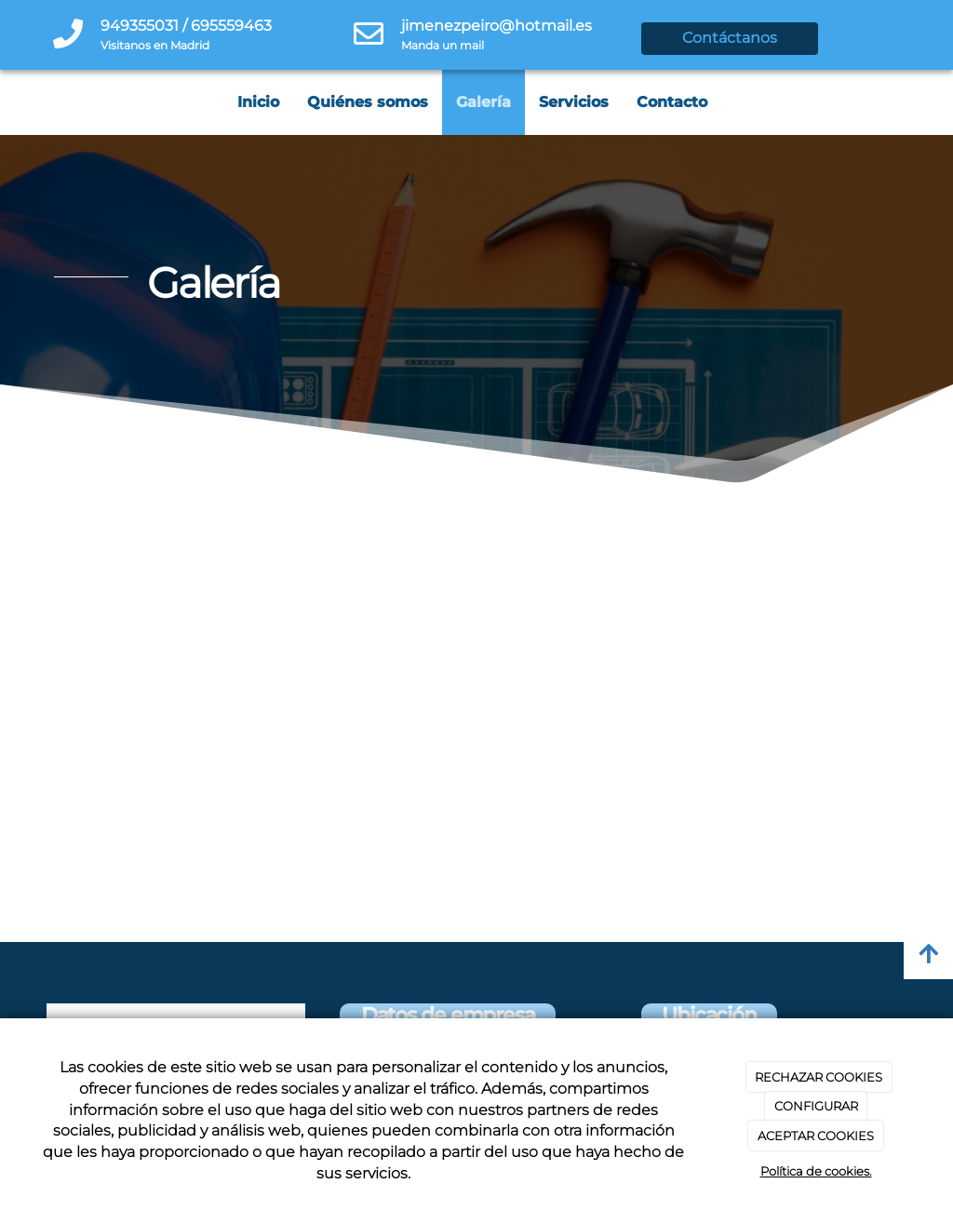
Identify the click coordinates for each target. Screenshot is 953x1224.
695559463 (231, 25)
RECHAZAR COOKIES (818, 1076)
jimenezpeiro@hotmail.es (496, 25)
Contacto (672, 102)
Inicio (258, 102)
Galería (483, 102)
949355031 (140, 25)
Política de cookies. (816, 1170)
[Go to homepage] (9, 102)
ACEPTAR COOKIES (816, 1135)
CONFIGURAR (816, 1105)
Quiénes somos (367, 102)
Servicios (574, 102)
